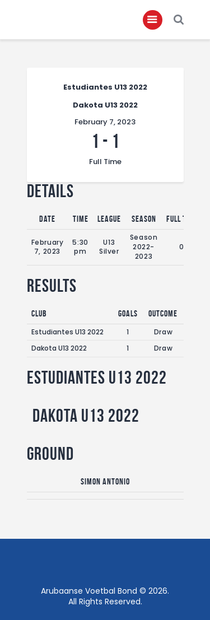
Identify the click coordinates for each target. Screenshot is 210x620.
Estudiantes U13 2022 (67, 332)
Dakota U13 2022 (59, 348)
